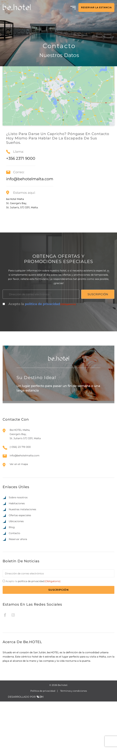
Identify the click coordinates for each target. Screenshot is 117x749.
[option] (94, 745)
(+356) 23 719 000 (20, 494)
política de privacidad (42, 351)
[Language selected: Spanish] (101, 745)
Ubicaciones (16, 568)
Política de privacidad (42, 738)
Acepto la (42, 351)
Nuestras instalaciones (22, 556)
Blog (12, 574)
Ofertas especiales (20, 562)
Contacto (14, 580)
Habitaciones (17, 550)
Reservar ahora (18, 586)
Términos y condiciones (73, 738)
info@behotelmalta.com (24, 503)
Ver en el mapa (19, 511)
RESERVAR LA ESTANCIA (96, 7)
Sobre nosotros (18, 544)
